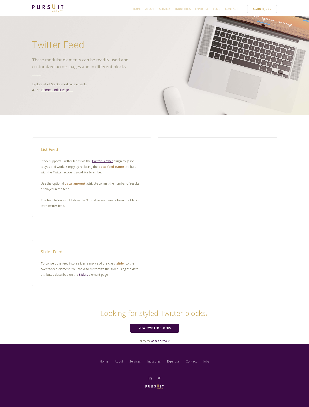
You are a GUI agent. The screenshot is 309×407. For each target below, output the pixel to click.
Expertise (202, 9)
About (150, 9)
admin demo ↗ (160, 341)
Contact (231, 9)
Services (165, 9)
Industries (183, 9)
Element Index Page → (57, 90)
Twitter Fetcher (102, 161)
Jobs (207, 361)
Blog (216, 9)
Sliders (83, 274)
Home (137, 9)
